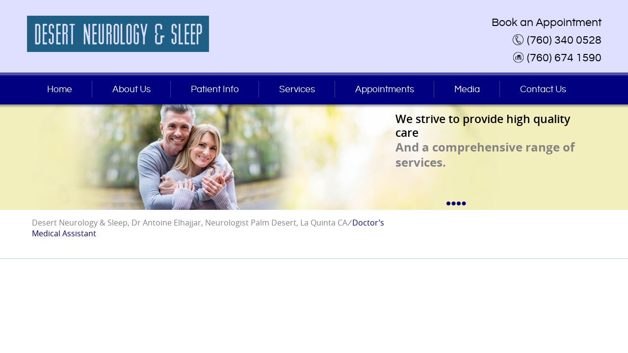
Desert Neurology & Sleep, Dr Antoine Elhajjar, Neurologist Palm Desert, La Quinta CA (189, 222)
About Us (131, 89)
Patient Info (215, 89)
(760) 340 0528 (564, 40)
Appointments (384, 89)
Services (297, 89)
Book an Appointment (547, 22)
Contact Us (543, 89)
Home (59, 89)
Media (467, 89)
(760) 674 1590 (564, 58)
